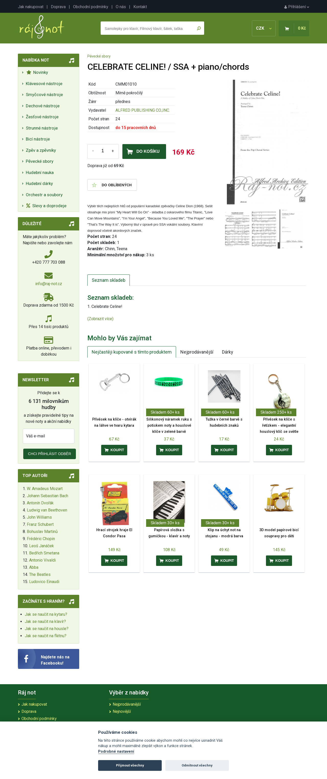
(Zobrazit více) (100, 318)
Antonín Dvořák (40, 503)
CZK (264, 28)
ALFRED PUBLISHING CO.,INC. (142, 110)
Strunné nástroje (42, 128)
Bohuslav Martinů (42, 531)
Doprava (58, 6)
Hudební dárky (39, 183)
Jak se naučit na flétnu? (45, 635)
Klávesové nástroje (44, 83)
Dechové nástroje (43, 105)
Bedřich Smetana (44, 553)
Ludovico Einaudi (44, 581)
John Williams (39, 517)
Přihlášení (296, 6)
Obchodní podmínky (90, 6)
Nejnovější (122, 711)
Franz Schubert (40, 524)
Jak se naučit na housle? (46, 628)
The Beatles (40, 574)
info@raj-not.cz (48, 283)
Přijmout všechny (130, 765)
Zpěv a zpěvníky (41, 150)
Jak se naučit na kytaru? (46, 614)
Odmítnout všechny (197, 765)
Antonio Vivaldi (42, 560)
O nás (121, 6)
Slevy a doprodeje (46, 205)
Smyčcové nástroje (44, 94)
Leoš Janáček (41, 545)
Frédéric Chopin (41, 538)
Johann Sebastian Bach (47, 495)
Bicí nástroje (38, 139)
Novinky (37, 72)
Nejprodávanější (196, 352)
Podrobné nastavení (116, 751)
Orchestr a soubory (44, 194)
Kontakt (140, 6)
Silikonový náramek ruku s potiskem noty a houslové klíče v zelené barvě (169, 425)
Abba (33, 567)
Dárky (227, 352)
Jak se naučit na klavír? (45, 621)
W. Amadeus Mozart (45, 488)
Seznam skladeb (108, 280)
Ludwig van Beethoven (47, 510)
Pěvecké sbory (39, 161)
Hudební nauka (40, 172)
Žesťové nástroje (42, 116)
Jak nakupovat (30, 6)
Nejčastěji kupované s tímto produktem (132, 352)
